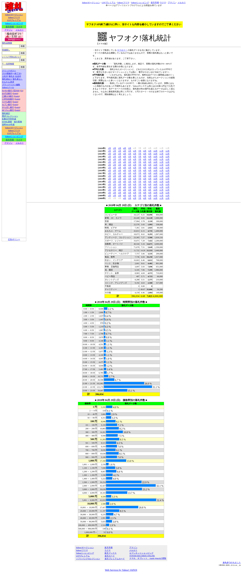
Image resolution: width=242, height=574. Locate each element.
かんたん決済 (8, 82)
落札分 (11, 76)
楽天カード (109, 556)
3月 (119, 148)
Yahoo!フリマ (14, 17)
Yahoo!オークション (14, 14)
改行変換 (18, 122)
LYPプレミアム (14, 20)
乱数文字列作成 (9, 119)
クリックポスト (9, 71)
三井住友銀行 (8, 99)
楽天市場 (10, 26)
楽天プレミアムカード (114, 558)
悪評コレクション (10, 116)
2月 (114, 148)
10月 (155, 151)
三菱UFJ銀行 (7, 96)
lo (22, 90)
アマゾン (8, 30)
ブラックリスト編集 (11, 84)
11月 (161, 151)
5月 (129, 148)
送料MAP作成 (8, 124)
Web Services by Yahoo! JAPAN (121, 570)
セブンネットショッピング (141, 553)
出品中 (18, 76)
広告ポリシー (14, 239)
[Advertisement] (133, 120)
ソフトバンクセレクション (88, 558)
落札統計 (6, 113)
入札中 (5, 76)
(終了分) (17, 73)
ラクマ (19, 26)
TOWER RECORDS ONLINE (142, 556)
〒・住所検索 (8, 64)
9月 (149, 151)
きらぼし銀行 (8, 107)
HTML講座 (7, 122)
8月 (144, 151)
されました (232, 562)
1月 (109, 148)
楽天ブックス (110, 553)
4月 (124, 148)
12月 (167, 151)
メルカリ (20, 30)
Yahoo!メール (8, 87)
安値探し (6, 50)
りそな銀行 (7, 102)
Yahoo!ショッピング (14, 23)
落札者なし (18, 79)
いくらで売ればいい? (11, 57)
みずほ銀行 (7, 93)
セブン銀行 (7, 104)
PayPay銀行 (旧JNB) (11, 90)
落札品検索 (7, 43)
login (15, 93)
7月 (139, 151)
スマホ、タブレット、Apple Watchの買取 (147, 558)
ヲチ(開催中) (7, 73)
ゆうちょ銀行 (8, 110)
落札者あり (7, 79)
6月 (134, 151)
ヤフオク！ (122, 50)
